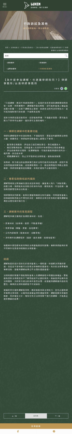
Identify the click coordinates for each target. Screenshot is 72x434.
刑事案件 (43, 62)
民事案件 (10, 62)
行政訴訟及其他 (27, 47)
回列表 (36, 416)
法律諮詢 (36, 426)
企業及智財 (11, 68)
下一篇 (57, 416)
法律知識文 (15, 47)
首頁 (7, 47)
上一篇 (14, 416)
